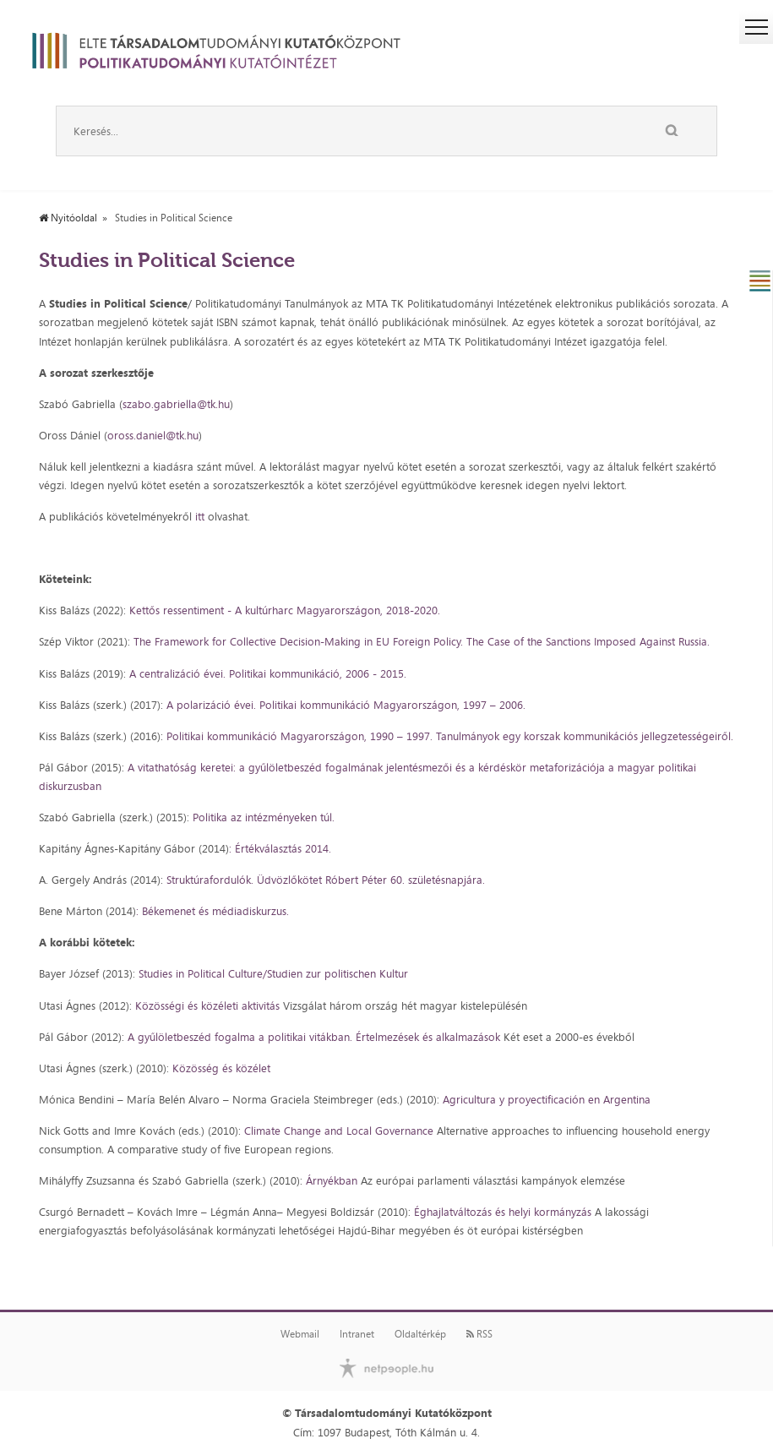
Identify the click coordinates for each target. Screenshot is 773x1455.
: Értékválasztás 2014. (280, 848)
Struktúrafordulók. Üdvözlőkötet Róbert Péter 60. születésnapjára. (324, 879)
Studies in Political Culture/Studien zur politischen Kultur (273, 973)
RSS (479, 1334)
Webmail (299, 1334)
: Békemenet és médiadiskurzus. (212, 910)
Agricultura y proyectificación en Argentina (547, 1099)
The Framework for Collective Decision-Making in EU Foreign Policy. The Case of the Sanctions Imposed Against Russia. (421, 641)
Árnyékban (333, 1180)
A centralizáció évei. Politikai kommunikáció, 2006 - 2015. (269, 673)
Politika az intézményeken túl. (264, 817)
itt (199, 516)
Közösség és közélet (221, 1068)
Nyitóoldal (68, 218)
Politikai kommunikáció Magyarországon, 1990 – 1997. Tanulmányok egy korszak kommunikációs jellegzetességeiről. (449, 736)
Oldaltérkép (420, 1334)
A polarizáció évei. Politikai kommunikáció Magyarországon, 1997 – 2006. (345, 704)
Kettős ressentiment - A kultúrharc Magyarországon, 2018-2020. (286, 610)
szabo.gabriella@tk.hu (176, 403)
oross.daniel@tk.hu (153, 435)
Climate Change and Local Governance (338, 1130)
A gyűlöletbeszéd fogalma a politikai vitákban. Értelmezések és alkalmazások (314, 1036)
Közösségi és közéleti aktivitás (207, 1005)
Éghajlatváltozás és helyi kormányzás (504, 1211)
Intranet (357, 1334)
